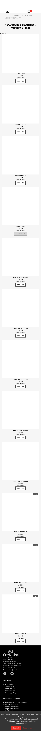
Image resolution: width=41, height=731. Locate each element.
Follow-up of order (12, 704)
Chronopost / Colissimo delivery (17, 702)
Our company (10, 684)
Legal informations (12, 709)
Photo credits (10, 689)
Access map (9, 686)
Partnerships (10, 691)
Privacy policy (10, 693)
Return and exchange (13, 706)
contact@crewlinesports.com (16, 670)
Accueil (6, 16)
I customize (27, 728)
